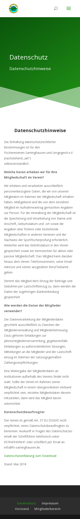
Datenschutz (26, 503)
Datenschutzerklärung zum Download (30, 456)
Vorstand (22, 509)
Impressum (50, 503)
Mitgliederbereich (47, 509)
